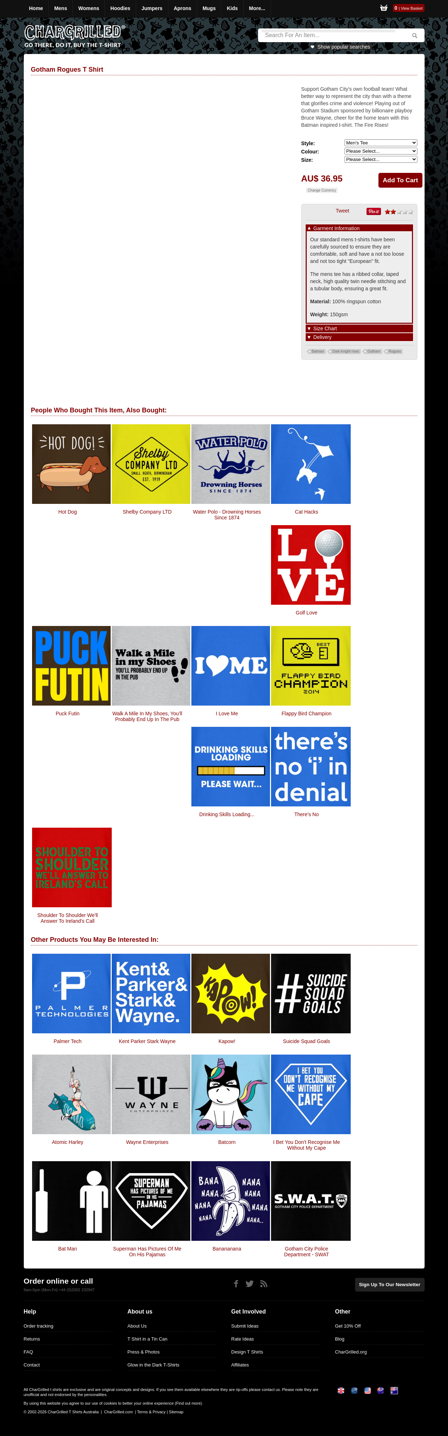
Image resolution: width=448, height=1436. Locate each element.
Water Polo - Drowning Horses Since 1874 (227, 514)
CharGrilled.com (118, 1412)
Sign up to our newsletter (391, 1284)
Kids (232, 8)
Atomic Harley (67, 1142)
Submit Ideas (245, 1326)
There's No (306, 814)
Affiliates (240, 1365)
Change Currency (322, 190)
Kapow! (226, 1041)
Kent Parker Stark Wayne (147, 1041)
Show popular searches (344, 47)
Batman (318, 351)
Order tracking (38, 1326)
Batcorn (226, 1142)
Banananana (227, 1249)
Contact (32, 1365)
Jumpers (152, 8)
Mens (60, 8)
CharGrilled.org (351, 1352)
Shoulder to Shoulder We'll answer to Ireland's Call (67, 918)
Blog (340, 1339)
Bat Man (67, 1249)
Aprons (182, 8)
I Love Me (227, 713)
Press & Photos (144, 1352)
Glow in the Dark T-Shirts (153, 1365)
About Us (137, 1326)
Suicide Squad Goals (306, 1041)
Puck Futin (67, 713)
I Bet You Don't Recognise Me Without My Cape (306, 1145)
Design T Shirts (247, 1352)
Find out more (188, 1403)
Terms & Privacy (151, 1412)
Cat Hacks (306, 512)
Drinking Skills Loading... (226, 814)
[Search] (328, 35)
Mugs (209, 8)
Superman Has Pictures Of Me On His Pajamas (147, 1251)
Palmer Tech (68, 1041)
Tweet (342, 211)
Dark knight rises (345, 351)
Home (36, 8)
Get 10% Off (348, 1326)
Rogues (395, 351)
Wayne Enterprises (147, 1142)
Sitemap (176, 1412)
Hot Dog (67, 512)
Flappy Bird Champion (306, 713)
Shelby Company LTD (147, 512)
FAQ (28, 1352)
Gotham (373, 351)
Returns (32, 1339)
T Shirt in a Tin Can (148, 1339)
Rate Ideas (242, 1339)
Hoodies (120, 8)
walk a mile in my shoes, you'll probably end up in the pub (147, 716)
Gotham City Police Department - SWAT (306, 1251)
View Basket (411, 8)
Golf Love (307, 613)
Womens (88, 8)
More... (257, 8)
